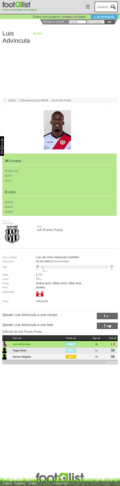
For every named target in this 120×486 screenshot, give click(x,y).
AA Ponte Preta (61, 100)
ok (109, 21)
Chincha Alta (60, 261)
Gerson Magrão (22, 356)
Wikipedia (42, 301)
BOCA (8, 175)
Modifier (37, 33)
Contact (6, 483)
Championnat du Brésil (33, 100)
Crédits (33, 483)
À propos (20, 483)
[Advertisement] (59, 70)
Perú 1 (8, 180)
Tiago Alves (19, 350)
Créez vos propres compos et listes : (75, 16)
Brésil (11, 100)
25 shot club (11, 170)
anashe (9, 201)
